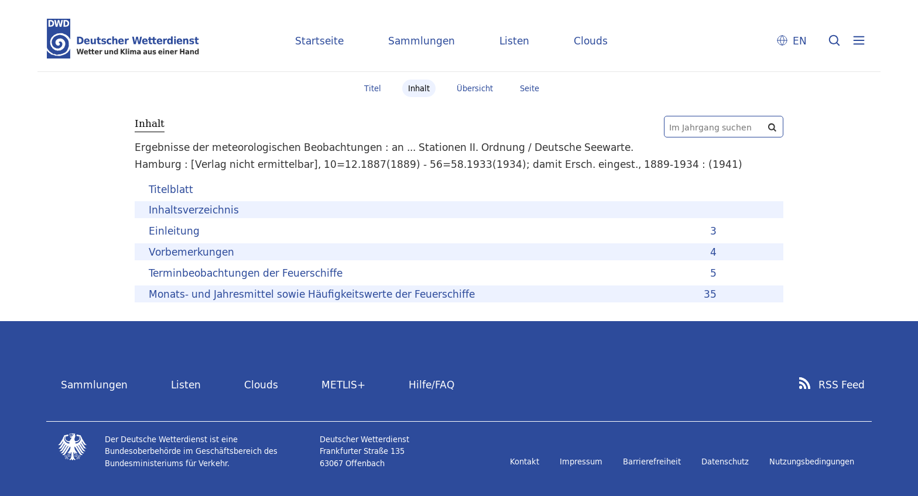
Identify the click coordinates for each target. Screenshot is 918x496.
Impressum (581, 461)
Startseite (319, 40)
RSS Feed (841, 385)
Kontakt (524, 461)
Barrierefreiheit (652, 461)
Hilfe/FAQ (431, 384)
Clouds (591, 40)
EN (800, 40)
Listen (514, 40)
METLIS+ (343, 384)
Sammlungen (421, 40)
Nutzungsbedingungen (811, 461)
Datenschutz (725, 461)
